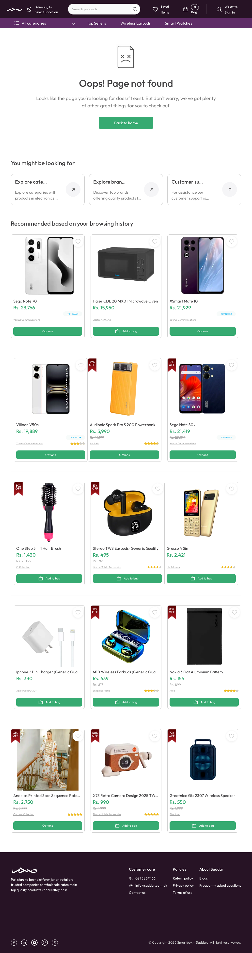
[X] (57, 942)
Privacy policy (183, 885)
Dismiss (93, 38)
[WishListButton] (78, 241)
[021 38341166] (142, 878)
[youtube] (36, 942)
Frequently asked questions (220, 885)
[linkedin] (26, 942)
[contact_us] (137, 892)
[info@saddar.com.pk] (148, 885)
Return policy (183, 878)
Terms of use (182, 892)
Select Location (115, 38)
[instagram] (46, 942)
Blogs (203, 878)
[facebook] (16, 942)
